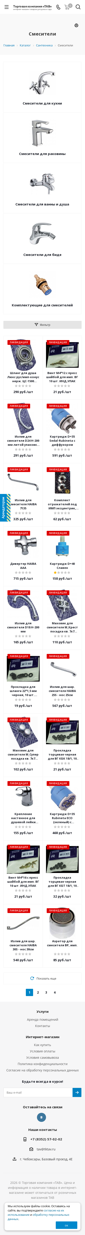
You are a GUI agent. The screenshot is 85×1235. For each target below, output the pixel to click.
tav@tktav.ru (46, 1149)
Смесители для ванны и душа (42, 204)
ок (66, 1225)
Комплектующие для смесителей (42, 305)
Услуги (42, 1011)
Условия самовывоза (42, 1057)
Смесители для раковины (42, 153)
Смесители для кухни (42, 103)
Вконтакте (41, 1117)
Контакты (42, 1026)
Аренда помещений (42, 1019)
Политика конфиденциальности (43, 1064)
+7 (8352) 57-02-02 (46, 1139)
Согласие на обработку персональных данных (42, 1070)
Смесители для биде (42, 254)
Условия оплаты (42, 1051)
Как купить (42, 1045)
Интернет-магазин (42, 1037)
